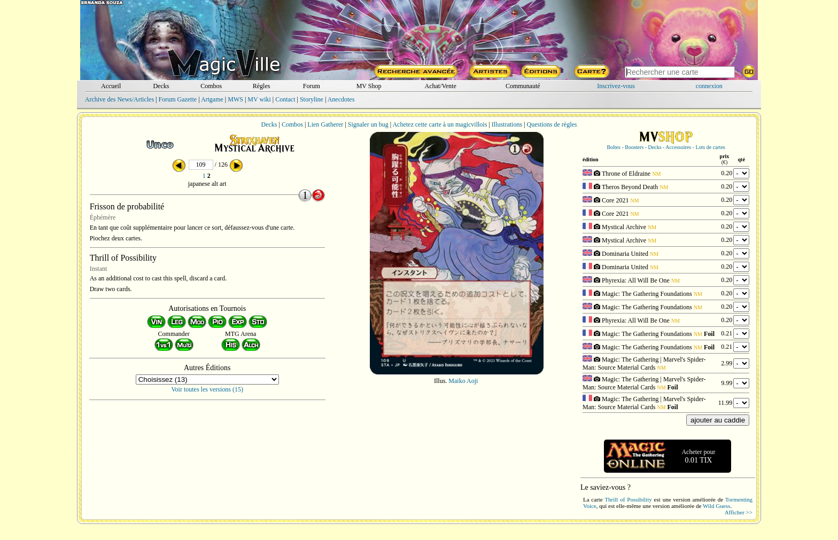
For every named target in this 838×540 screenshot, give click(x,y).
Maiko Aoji (463, 381)
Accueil (111, 86)
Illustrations (507, 124)
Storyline (311, 99)
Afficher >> (738, 512)
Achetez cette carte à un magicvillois (439, 124)
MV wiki (258, 99)
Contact (285, 99)
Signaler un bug (368, 124)
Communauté (523, 86)
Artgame (212, 99)
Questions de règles (552, 124)
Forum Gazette (177, 99)
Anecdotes (341, 99)
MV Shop (369, 86)
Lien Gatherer (325, 124)
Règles (261, 86)
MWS (235, 99)
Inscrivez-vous (616, 86)
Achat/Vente (440, 86)
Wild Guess (716, 506)
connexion (709, 86)
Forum (311, 86)
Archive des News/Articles (119, 99)
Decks (161, 86)
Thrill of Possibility (627, 499)
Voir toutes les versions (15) (207, 389)
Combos (211, 86)
